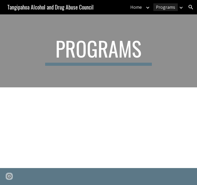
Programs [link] (165, 7)
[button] (191, 7)
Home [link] (136, 7)
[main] (98, 51)
